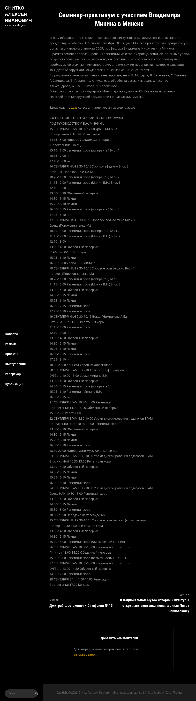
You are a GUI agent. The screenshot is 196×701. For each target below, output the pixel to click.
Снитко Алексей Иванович (18, 14)
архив (73, 107)
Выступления (14, 364)
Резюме (10, 343)
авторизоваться (85, 654)
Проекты (11, 354)
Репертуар (12, 374)
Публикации (13, 384)
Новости (10, 333)
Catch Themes (174, 693)
